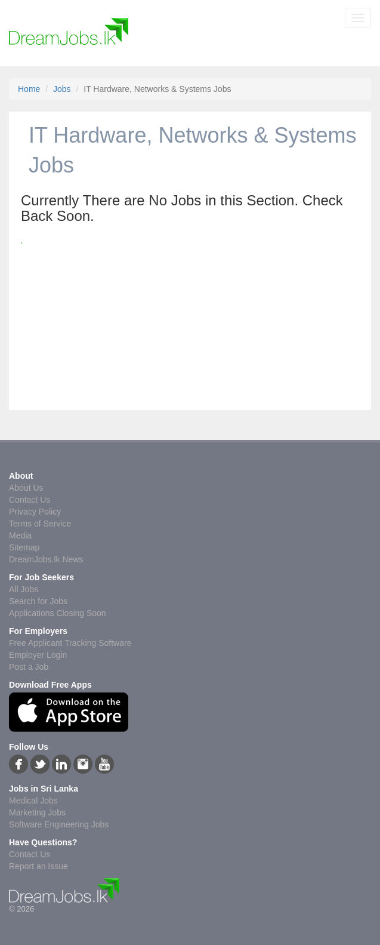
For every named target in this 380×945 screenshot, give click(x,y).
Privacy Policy (35, 511)
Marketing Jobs (37, 812)
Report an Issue (38, 866)
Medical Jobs (33, 800)
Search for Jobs (38, 601)
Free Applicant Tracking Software (70, 643)
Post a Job (28, 667)
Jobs (62, 89)
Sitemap (24, 547)
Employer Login (38, 655)
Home (29, 89)
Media (20, 535)
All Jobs (23, 589)
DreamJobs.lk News (46, 559)
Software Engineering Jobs (59, 824)
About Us (26, 487)
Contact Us (29, 499)
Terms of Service (40, 523)
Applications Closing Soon (57, 613)
